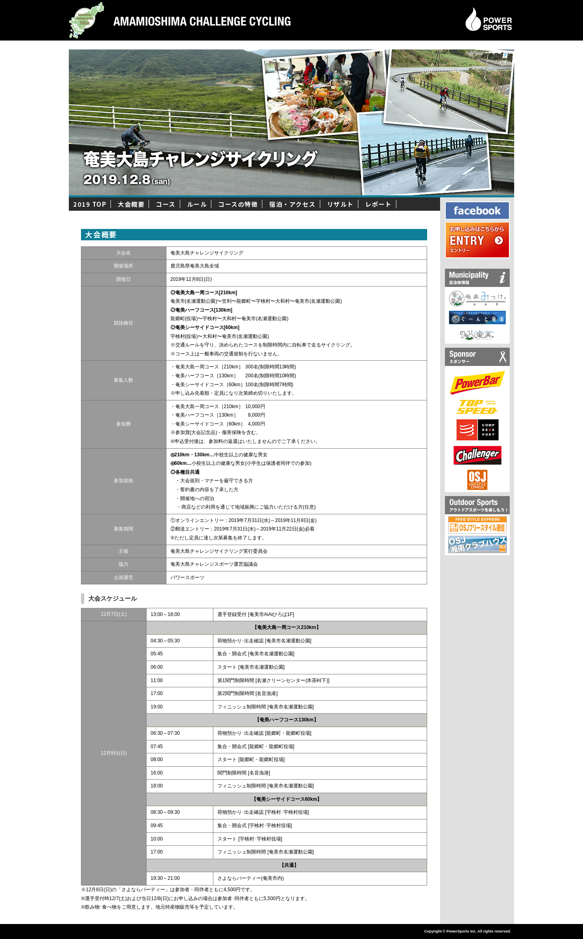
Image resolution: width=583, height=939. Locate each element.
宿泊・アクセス (292, 204)
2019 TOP (89, 204)
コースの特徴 (238, 204)
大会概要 (131, 204)
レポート (378, 204)
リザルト (340, 204)
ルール (197, 204)
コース (166, 204)
